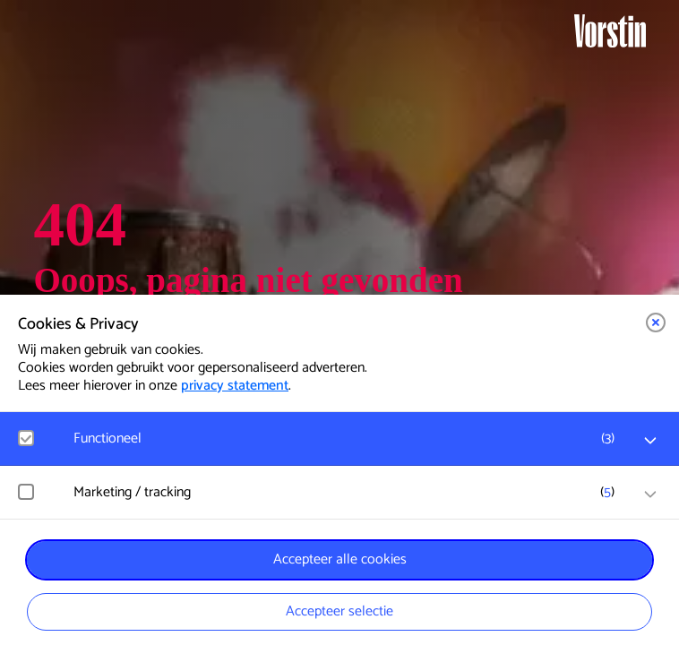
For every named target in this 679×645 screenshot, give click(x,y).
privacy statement (234, 386)
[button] (656, 322)
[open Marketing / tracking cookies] (650, 494)
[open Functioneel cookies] (650, 440)
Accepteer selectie (339, 611)
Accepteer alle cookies (340, 559)
